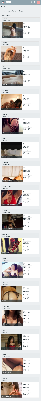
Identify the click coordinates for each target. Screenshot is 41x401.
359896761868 (6, 68)
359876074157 (6, 116)
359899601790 (6, 164)
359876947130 (5, 140)
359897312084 (5, 188)
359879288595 (5, 92)
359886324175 (5, 380)
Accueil (3, 6)
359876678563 (6, 260)
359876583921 (5, 332)
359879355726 (6, 20)
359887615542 (5, 44)
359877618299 (5, 284)
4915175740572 (6, 236)
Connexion (34, 2)
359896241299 (6, 212)
